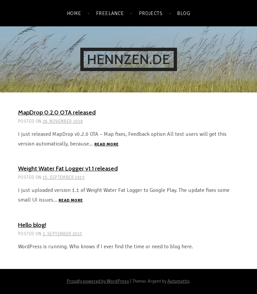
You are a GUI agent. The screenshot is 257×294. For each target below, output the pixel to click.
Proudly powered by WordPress (98, 281)
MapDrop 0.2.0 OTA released (57, 112)
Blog (183, 13)
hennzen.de (128, 59)
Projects (151, 13)
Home (74, 13)
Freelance (110, 13)
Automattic (178, 281)
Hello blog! (32, 225)
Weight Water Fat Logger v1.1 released (68, 168)
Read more (106, 145)
